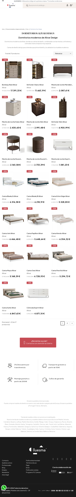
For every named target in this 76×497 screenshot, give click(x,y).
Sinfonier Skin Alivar (59, 122)
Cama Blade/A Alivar (10, 196)
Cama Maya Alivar (9, 270)
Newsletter (5, 472)
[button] (38, 342)
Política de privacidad (33, 460)
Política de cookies (32, 470)
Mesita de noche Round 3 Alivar (37, 159)
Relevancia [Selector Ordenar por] (63, 53)
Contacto (5, 460)
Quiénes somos (7, 463)
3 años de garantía (56, 384)
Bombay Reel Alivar (9, 85)
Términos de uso (31, 463)
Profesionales (6, 465)
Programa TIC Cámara (33, 472)
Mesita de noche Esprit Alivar (60, 159)
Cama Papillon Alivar (35, 233)
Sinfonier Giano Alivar (35, 85)
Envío (28, 467)
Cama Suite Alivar (9, 308)
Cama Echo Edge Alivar (60, 196)
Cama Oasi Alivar (33, 270)
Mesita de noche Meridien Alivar (61, 85)
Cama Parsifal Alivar (59, 270)
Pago (27, 465)
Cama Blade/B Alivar (35, 196)
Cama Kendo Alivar (58, 233)
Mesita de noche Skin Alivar (37, 122)
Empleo (4, 470)
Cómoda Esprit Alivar (35, 308)
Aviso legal (5, 475)
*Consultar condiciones (54, 1)
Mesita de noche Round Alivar (11, 159)
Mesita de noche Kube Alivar (13, 122)
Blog (3, 467)
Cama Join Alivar (8, 233)
